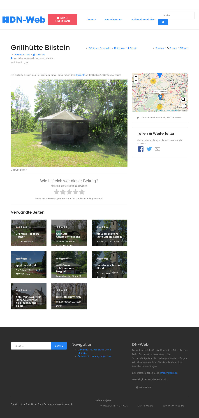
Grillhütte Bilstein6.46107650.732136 (159, 92)
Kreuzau (119, 48)
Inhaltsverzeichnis (168, 373)
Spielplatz (80, 75)
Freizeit (172, 48)
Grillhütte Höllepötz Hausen (27, 235)
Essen (184, 48)
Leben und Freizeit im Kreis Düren (94, 349)
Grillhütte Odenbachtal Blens (68, 235)
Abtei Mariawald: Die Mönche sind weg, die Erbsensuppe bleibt (28, 301)
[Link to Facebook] (141, 149)
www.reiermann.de (64, 404)
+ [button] (136, 77)
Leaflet (160, 111)
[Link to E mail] (158, 149)
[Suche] (177, 15)
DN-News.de (145, 405)
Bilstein (132, 48)
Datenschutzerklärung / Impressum (94, 356)
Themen (90, 19)
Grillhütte (39, 54)
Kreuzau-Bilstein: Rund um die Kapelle (109, 235)
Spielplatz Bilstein (26, 265)
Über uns (82, 353)
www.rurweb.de (173, 405)
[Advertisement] (160, 184)
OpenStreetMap (172, 111)
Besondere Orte (112, 19)
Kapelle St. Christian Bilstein (109, 267)
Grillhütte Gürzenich (68, 297)
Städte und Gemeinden (142, 19)
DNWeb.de (143, 387)
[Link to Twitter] (149, 149)
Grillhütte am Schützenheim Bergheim (65, 268)
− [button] (136, 81)
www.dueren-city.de (114, 405)
